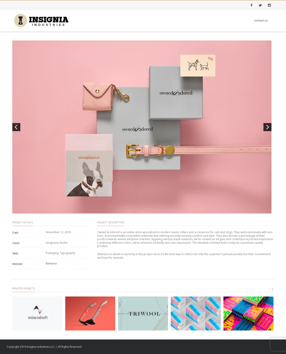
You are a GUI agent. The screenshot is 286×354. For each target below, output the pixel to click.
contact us (261, 20)
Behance (51, 263)
